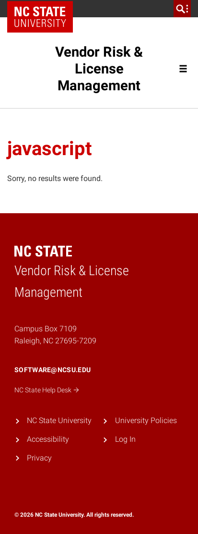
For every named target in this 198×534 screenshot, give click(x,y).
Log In (125, 439)
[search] (182, 8)
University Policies (146, 420)
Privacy (39, 457)
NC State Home (43, 8)
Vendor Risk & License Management (99, 69)
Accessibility (48, 439)
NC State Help (47, 390)
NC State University (59, 420)
